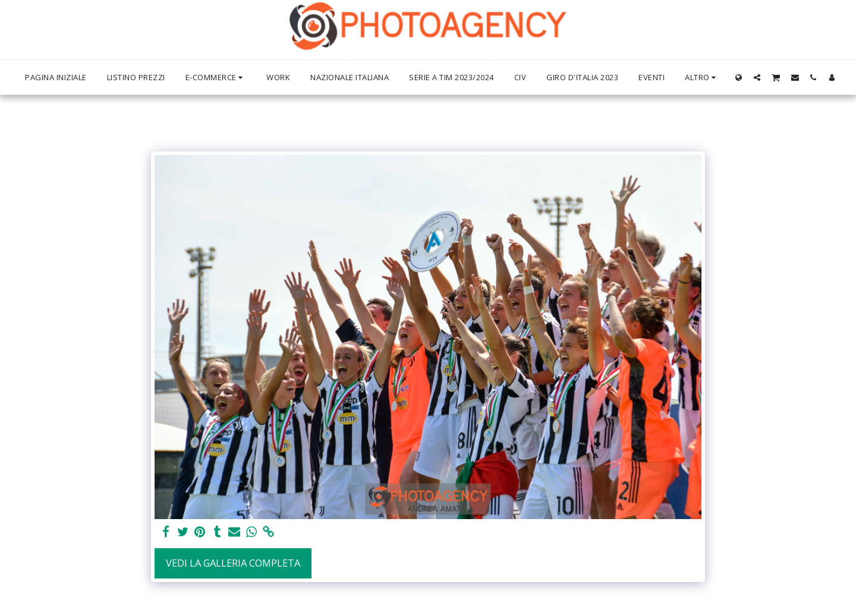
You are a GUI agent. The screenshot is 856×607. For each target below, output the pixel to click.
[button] (757, 77)
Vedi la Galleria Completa (233, 563)
